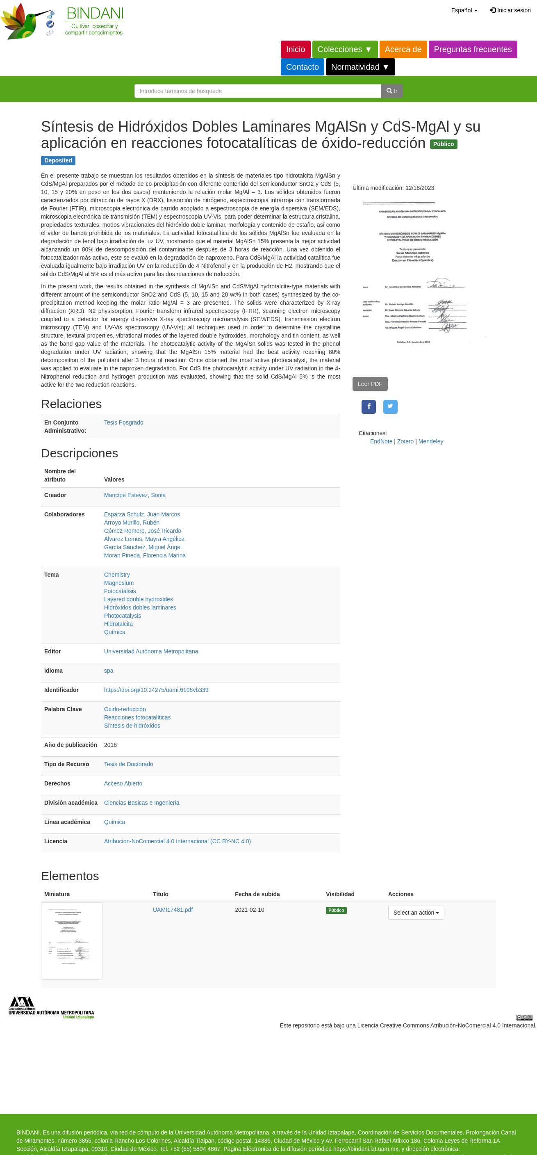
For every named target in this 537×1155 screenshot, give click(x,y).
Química (114, 632)
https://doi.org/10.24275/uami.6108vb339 (156, 690)
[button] (464, 10)
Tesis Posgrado (123, 422)
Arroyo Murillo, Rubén (131, 522)
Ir (392, 91)
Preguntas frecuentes (473, 49)
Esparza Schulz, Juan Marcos (142, 514)
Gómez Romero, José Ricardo (142, 530)
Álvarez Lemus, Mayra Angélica (144, 539)
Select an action (416, 912)
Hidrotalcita (118, 624)
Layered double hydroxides (138, 599)
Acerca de (403, 49)
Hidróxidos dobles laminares (140, 607)
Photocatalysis (122, 615)
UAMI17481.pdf (173, 909)
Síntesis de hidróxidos (132, 725)
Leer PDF (370, 384)
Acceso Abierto (123, 783)
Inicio (295, 49)
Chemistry (117, 574)
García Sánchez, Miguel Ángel (143, 547)
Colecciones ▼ (345, 49)
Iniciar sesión (510, 10)
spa (109, 670)
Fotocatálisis (120, 591)
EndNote (381, 441)
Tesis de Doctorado (128, 764)
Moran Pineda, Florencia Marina (145, 555)
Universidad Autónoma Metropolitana (151, 651)
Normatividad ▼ (360, 66)
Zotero (405, 441)
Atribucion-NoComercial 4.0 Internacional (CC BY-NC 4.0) (177, 841)
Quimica (114, 822)
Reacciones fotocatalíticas (137, 717)
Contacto (302, 66)
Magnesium (119, 583)
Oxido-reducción (125, 709)
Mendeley (431, 441)
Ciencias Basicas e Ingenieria (142, 802)
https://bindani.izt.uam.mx (365, 1149)
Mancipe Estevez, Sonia (135, 495)
